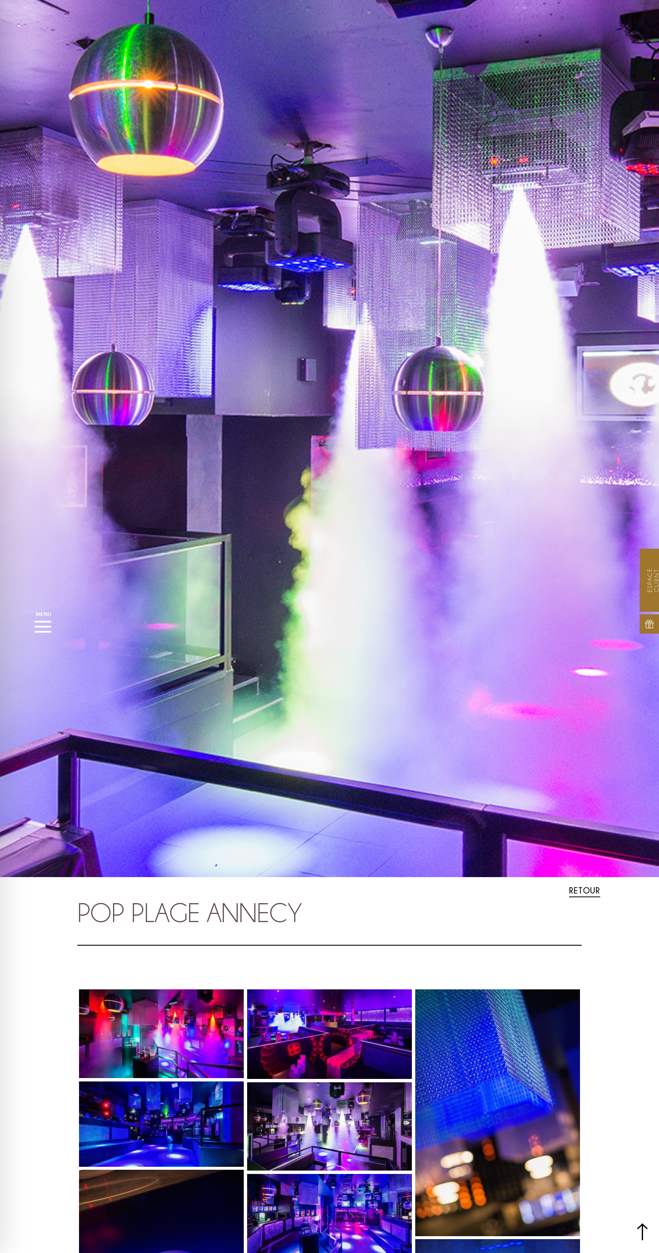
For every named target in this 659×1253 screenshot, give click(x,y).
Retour (584, 890)
